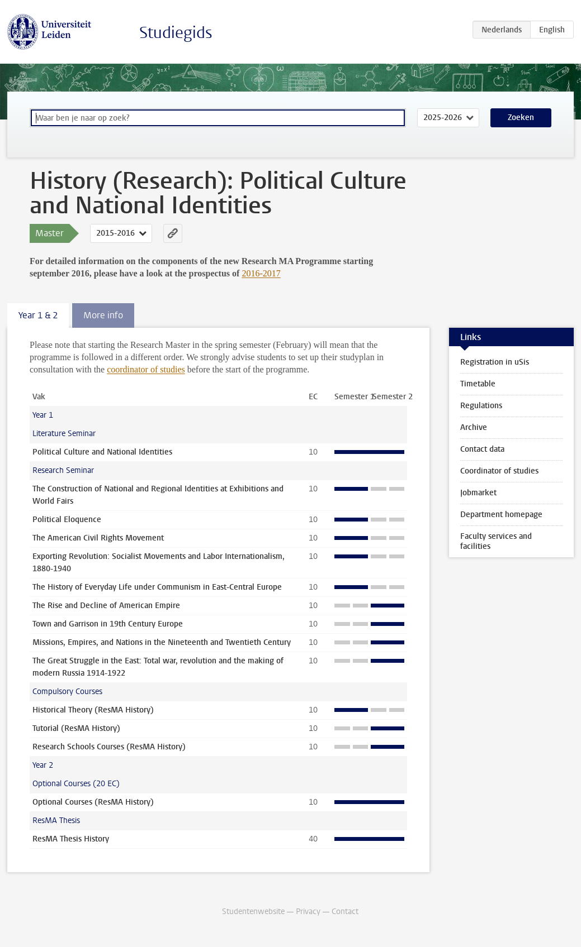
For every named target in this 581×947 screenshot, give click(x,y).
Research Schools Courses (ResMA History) (109, 747)
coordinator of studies (146, 369)
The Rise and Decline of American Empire (106, 605)
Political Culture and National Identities (102, 452)
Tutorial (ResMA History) (76, 728)
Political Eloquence (66, 519)
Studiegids (175, 32)
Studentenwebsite (253, 911)
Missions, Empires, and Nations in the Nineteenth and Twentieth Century (161, 642)
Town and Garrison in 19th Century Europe (107, 624)
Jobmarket (478, 492)
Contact (345, 911)
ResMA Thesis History (70, 839)
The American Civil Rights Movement (98, 538)
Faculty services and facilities (496, 541)
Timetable (477, 384)
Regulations (481, 405)
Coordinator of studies (499, 471)
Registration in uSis (494, 362)
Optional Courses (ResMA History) (93, 802)
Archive (473, 427)
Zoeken (521, 117)
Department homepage (501, 514)
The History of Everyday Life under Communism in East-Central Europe (157, 587)
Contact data (482, 449)
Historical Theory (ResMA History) (93, 710)
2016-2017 (261, 273)
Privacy (308, 911)
